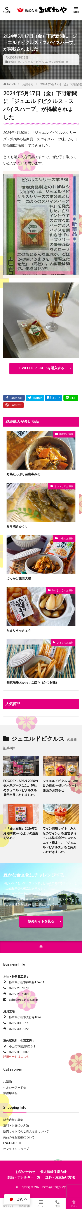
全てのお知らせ (58, 62)
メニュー (41, 1203)
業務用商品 (10, 1093)
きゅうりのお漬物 (63, 486)
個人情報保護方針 (53, 1172)
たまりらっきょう (19, 630)
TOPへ (74, 1203)
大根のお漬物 (66, 538)
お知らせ (14, 62)
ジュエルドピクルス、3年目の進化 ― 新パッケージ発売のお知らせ (60, 785)
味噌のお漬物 (66, 433)
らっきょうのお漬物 (62, 590)
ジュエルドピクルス (34, 62)
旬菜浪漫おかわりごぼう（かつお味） (33, 682)
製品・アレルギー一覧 (23, 1177)
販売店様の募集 (13, 1119)
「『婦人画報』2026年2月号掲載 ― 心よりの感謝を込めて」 (20, 833)
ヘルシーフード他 (14, 1087)
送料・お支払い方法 (16, 1125)
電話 (57, 1203)
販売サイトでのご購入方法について (26, 1131)
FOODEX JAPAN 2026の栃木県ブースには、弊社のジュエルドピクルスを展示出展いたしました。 (20, 788)
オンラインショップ (16, 1148)
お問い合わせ (25, 1172)
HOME (11, 84)
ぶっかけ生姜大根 (19, 578)
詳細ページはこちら (16, 1056)
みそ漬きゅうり (17, 526)
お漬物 (7, 1081)
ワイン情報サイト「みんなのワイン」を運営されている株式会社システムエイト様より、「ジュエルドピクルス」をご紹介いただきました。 (59, 840)
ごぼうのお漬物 (64, 642)
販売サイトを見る (41, 921)
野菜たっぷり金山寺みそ (23, 474)
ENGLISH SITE (12, 1143)
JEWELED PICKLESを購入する (41, 368)
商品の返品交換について (19, 1137)
